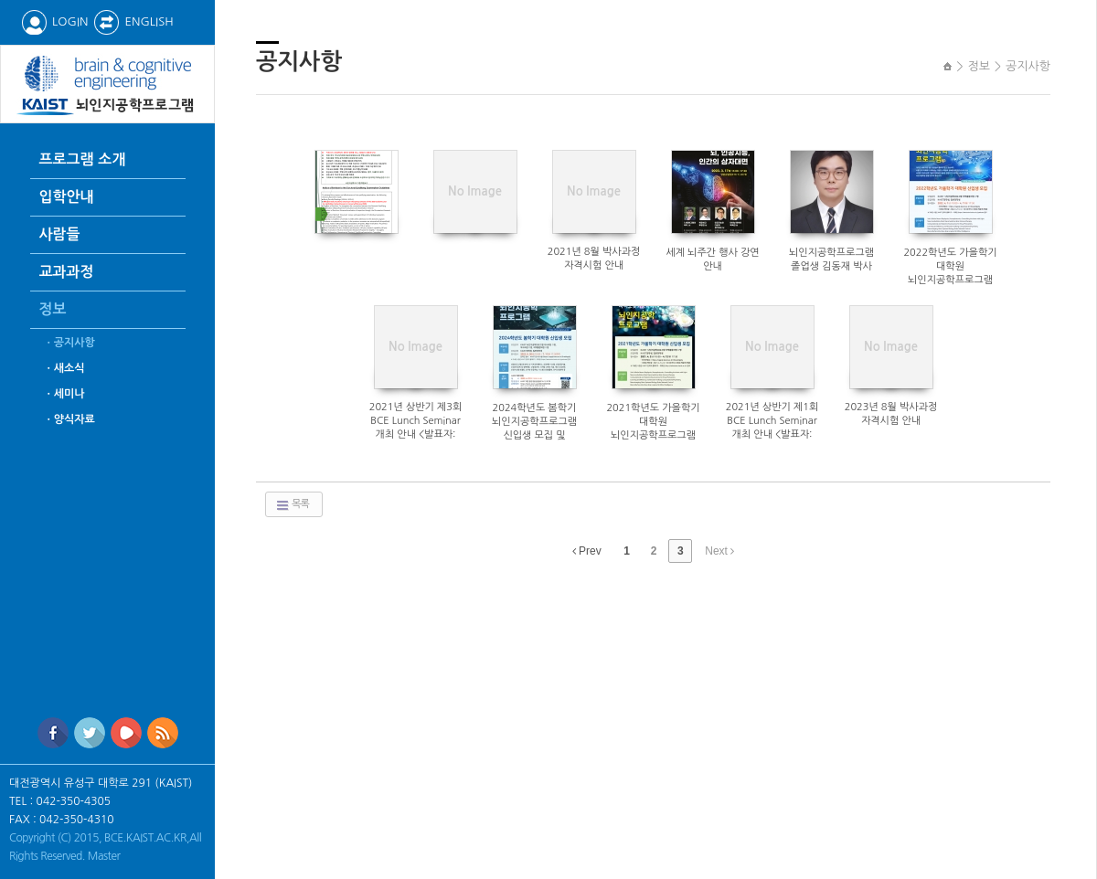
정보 (53, 309)
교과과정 (66, 272)
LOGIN (54, 21)
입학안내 (66, 197)
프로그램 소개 (82, 159)
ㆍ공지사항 (69, 342)
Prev (587, 551)
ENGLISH (133, 21)
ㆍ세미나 (64, 393)
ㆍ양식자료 (69, 419)
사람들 (59, 234)
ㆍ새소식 (64, 368)
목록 (292, 505)
